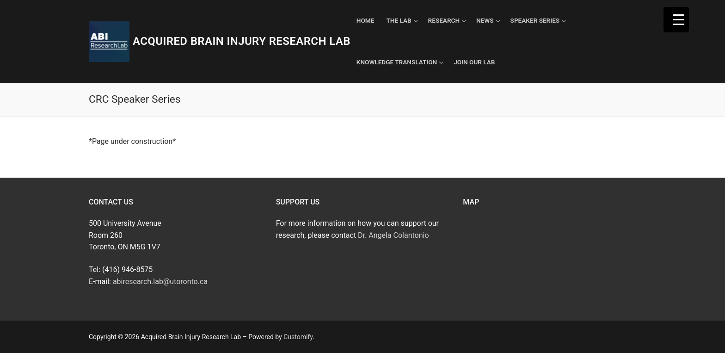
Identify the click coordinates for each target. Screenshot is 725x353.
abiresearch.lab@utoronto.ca (160, 281)
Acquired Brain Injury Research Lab (241, 41)
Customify (298, 337)
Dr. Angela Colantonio (393, 235)
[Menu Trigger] (676, 19)
